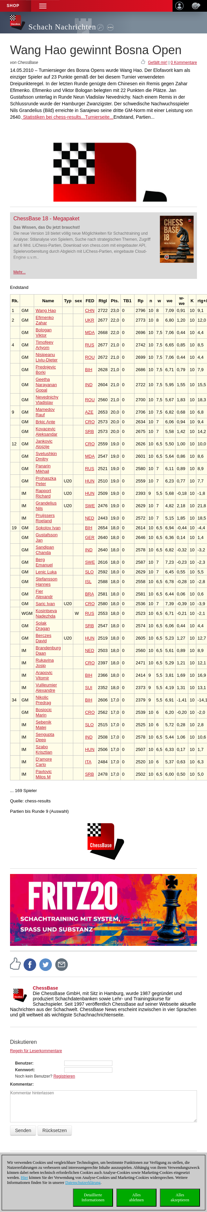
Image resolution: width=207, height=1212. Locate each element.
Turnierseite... (99, 117)
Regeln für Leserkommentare (36, 1051)
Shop (13, 5)
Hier (24, 1177)
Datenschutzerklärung (82, 1182)
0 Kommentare (184, 62)
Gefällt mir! (157, 62)
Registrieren (64, 1076)
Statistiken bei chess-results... (53, 117)
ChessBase (45, 988)
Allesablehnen (136, 1197)
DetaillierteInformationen (93, 1197)
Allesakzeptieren (180, 1197)
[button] (43, 6)
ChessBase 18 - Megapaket (46, 218)
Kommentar (21, 1084)
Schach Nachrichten (62, 27)
